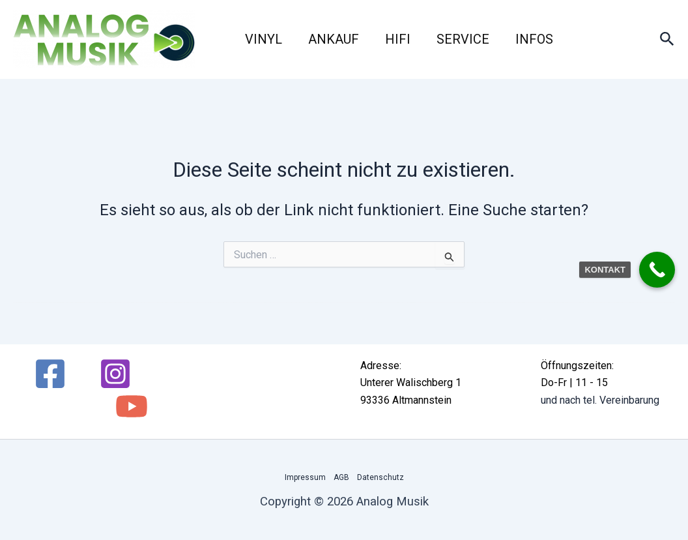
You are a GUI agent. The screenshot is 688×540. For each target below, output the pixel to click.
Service (463, 39)
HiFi (397, 39)
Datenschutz (380, 477)
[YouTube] (131, 406)
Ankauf (333, 39)
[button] (667, 39)
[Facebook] (50, 373)
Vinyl (263, 39)
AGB (341, 477)
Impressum (305, 477)
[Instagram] (115, 373)
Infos (534, 39)
